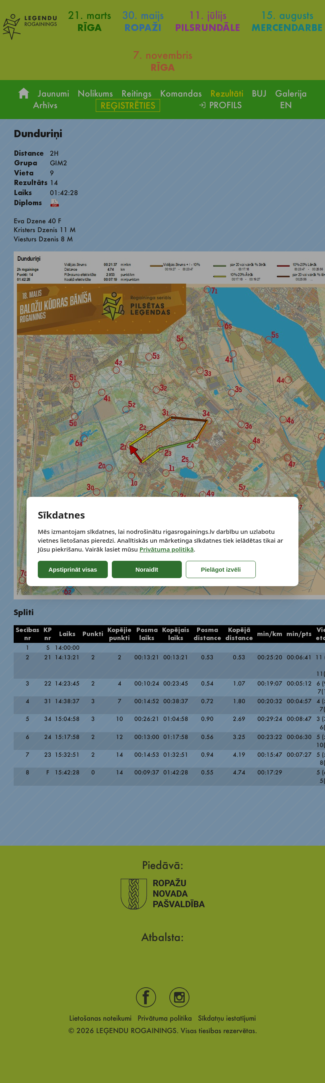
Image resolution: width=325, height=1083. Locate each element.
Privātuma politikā (167, 549)
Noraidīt (141, 569)
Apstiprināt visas (71, 569)
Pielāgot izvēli (209, 569)
